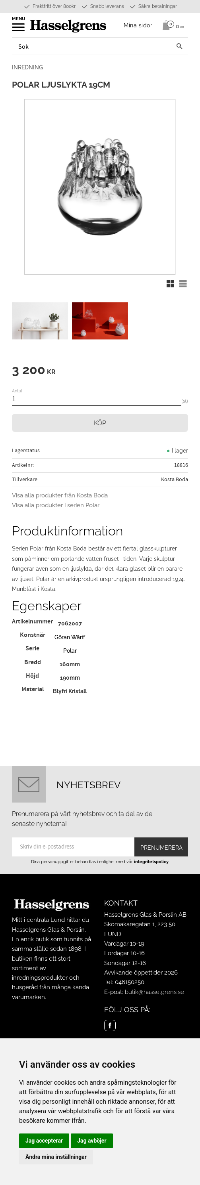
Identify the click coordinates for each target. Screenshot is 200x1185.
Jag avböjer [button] (91, 1140)
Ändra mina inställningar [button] (56, 1157)
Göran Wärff (69, 637)
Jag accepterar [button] (44, 1140)
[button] (19, 30)
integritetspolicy (151, 861)
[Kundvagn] (171, 25)
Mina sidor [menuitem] (138, 25)
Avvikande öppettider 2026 (141, 972)
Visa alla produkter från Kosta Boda (60, 495)
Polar (70, 650)
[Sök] (179, 46)
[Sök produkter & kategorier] (91, 46)
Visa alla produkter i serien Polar (55, 505)
